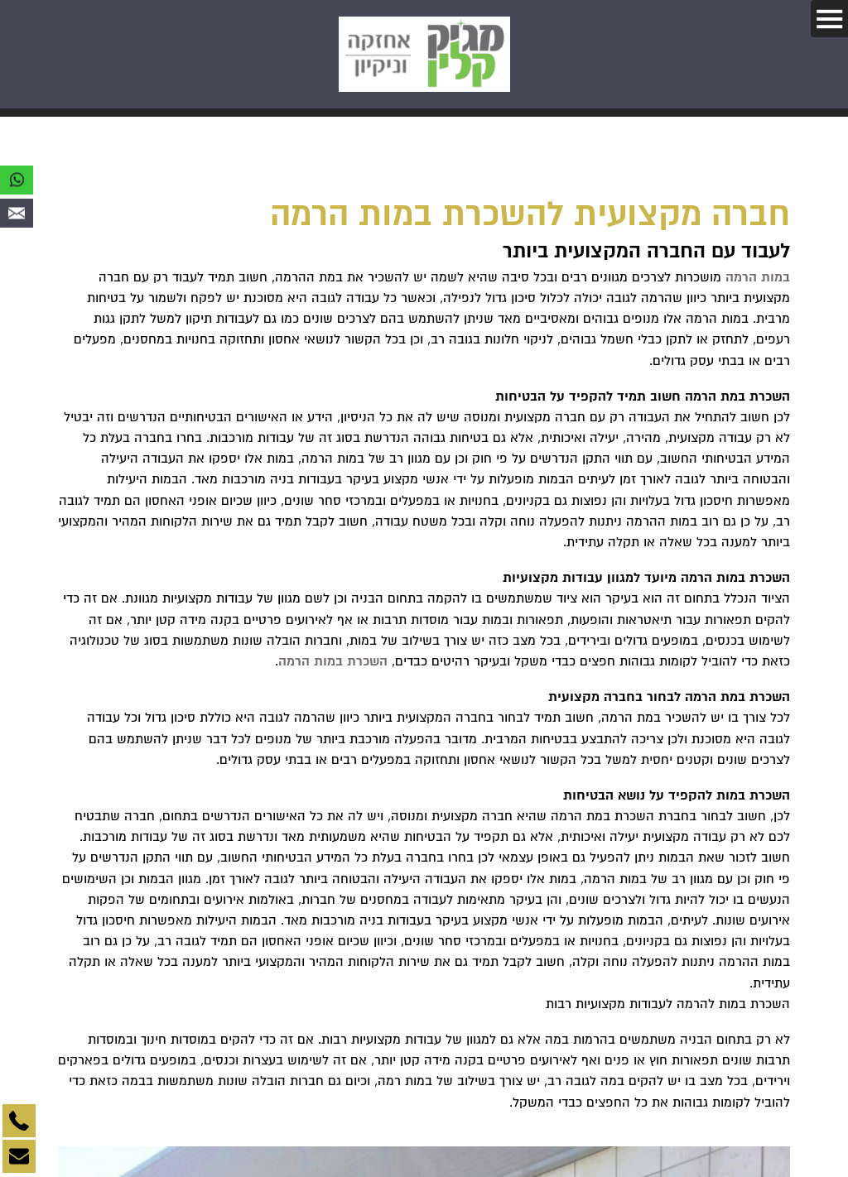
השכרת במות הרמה (333, 661)
